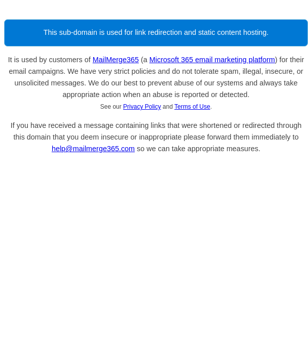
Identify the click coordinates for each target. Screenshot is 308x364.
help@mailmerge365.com (93, 149)
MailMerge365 (116, 60)
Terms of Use (192, 106)
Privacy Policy (142, 106)
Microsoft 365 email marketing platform (212, 60)
